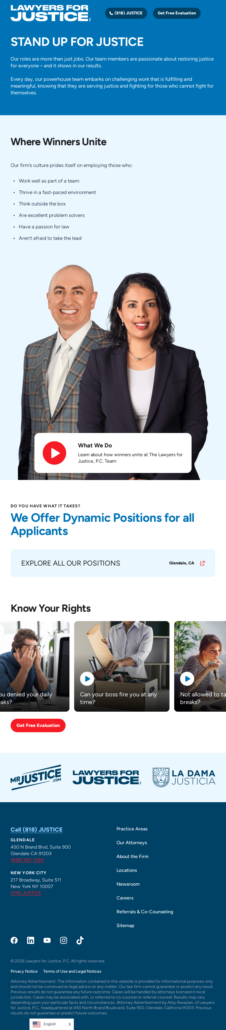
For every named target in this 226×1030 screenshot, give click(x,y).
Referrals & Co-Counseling (145, 911)
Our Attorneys (132, 842)
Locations (127, 870)
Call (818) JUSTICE (37, 829)
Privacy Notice (24, 971)
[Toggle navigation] (211, 13)
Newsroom (128, 884)
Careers (125, 898)
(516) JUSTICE (26, 893)
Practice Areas (132, 829)
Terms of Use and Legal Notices (72, 971)
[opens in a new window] (113, 563)
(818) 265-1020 (27, 860)
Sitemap (125, 925)
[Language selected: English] (51, 1024)
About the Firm (133, 856)
